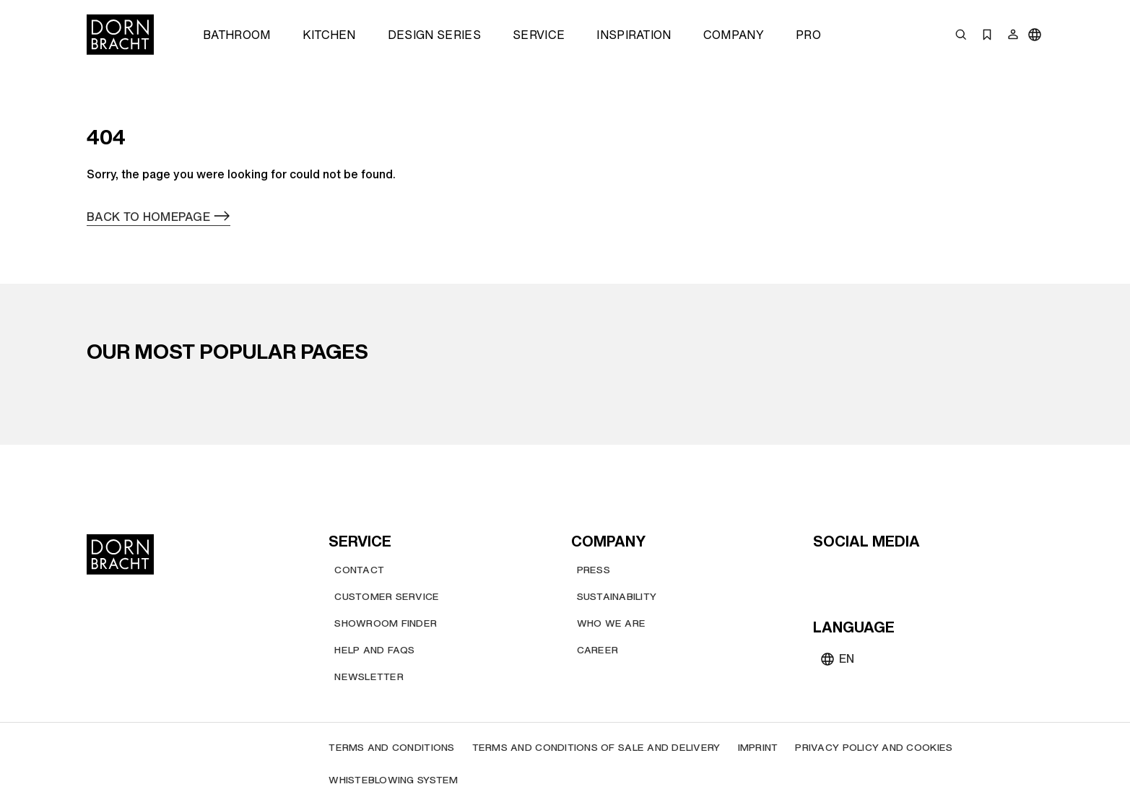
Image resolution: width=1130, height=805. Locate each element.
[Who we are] (611, 623)
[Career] (598, 650)
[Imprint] (758, 747)
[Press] (593, 570)
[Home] (120, 34)
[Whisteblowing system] (393, 780)
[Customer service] (386, 596)
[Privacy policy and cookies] (873, 747)
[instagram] (852, 572)
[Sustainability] (617, 596)
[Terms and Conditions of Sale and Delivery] (596, 747)
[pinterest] (878, 572)
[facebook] (904, 572)
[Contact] (359, 570)
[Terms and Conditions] (391, 747)
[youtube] (826, 572)
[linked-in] (930, 572)
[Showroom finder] (385, 623)
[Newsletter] (369, 676)
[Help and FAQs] (374, 650)
